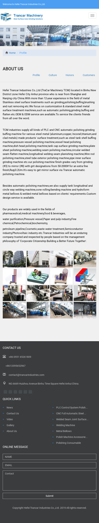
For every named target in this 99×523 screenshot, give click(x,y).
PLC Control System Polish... (72, 407)
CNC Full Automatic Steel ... (71, 413)
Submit (50, 495)
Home (10, 52)
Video (10, 419)
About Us (12, 431)
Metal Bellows (64, 431)
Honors (70, 75)
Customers (89, 75)
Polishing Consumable (68, 442)
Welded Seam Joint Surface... (72, 419)
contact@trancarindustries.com (26, 374)
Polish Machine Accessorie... (72, 437)
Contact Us (13, 413)
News (10, 407)
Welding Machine (65, 425)
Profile (36, 75)
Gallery (10, 425)
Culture (53, 75)
